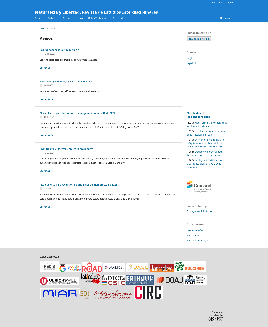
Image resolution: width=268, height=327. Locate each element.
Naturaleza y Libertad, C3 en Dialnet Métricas (66, 81)
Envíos (79, 18)
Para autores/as (195, 235)
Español (191, 63)
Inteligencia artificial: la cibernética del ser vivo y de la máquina (204, 164)
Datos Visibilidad (97, 18)
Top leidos (194, 113)
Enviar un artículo (199, 38)
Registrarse (217, 2)
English (191, 58)
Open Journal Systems (199, 211)
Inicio (42, 28)
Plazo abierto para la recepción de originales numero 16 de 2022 (77, 113)
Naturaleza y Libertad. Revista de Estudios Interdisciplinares (96, 12)
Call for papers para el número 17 (59, 50)
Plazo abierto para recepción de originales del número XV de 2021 (78, 184)
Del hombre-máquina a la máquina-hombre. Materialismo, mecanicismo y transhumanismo (205, 143)
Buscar (225, 18)
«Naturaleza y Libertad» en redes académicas (66, 149)
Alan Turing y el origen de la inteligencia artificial (207, 124)
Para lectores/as (195, 230)
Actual (38, 18)
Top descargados (198, 117)
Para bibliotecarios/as (198, 240)
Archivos (52, 18)
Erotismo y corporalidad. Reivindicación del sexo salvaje (205, 153)
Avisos (66, 18)
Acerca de (119, 18)
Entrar (230, 2)
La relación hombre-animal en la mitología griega (206, 133)
